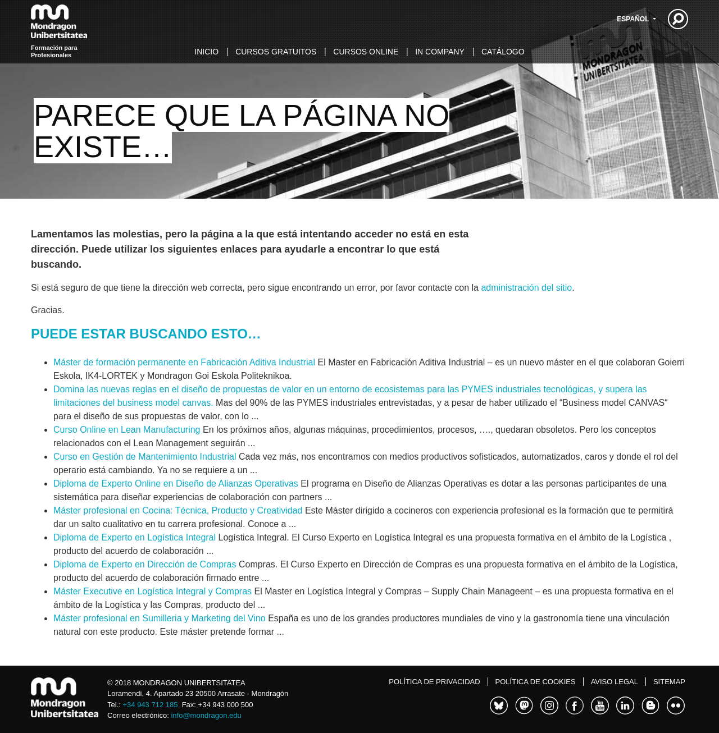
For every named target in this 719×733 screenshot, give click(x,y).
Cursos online (365, 51)
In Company (440, 51)
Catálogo (503, 51)
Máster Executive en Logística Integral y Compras (152, 591)
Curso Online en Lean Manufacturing (127, 429)
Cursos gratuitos (275, 51)
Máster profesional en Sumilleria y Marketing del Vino (159, 618)
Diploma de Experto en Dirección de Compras (144, 564)
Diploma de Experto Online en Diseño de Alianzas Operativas (175, 483)
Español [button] (633, 19)
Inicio (206, 51)
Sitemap (669, 681)
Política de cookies (535, 681)
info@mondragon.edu (206, 715)
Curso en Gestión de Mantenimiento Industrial (144, 456)
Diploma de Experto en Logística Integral (134, 537)
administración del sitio (526, 287)
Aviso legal (614, 681)
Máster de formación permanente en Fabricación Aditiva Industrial (184, 362)
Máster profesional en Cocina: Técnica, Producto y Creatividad (177, 510)
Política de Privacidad (434, 681)
